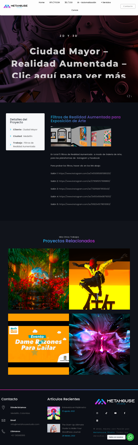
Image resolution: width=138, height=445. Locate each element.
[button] (127, 6)
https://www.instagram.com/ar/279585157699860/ (84, 181)
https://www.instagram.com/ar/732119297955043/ (84, 188)
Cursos (74, 10)
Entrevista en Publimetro (74, 407)
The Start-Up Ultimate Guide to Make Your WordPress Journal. (73, 428)
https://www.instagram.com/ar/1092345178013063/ (85, 204)
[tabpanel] (69, 57)
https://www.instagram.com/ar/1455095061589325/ (85, 173)
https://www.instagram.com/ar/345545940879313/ (85, 196)
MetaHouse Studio (104, 432)
